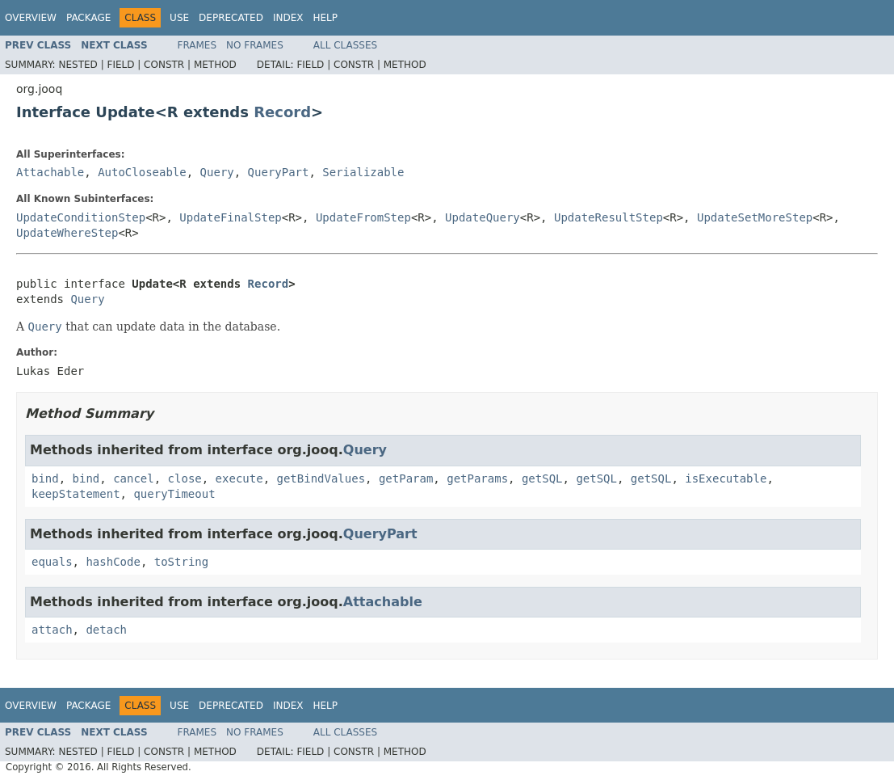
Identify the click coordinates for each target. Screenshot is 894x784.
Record (282, 111)
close (185, 478)
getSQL (542, 478)
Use (179, 17)
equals (52, 561)
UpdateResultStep (608, 217)
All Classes (345, 45)
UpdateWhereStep (67, 232)
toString (181, 561)
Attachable (50, 172)
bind (45, 478)
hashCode (113, 561)
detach (106, 629)
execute (239, 478)
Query (217, 172)
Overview (31, 17)
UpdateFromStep (363, 217)
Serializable (363, 172)
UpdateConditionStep (80, 217)
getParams (477, 478)
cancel (133, 478)
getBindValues (320, 478)
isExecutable (725, 478)
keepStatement (75, 493)
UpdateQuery (482, 217)
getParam (406, 478)
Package (88, 17)
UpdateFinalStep (230, 217)
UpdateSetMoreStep (754, 217)
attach (52, 629)
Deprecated (231, 17)
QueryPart (278, 172)
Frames (197, 45)
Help (325, 17)
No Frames (254, 45)
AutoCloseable (142, 172)
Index (288, 17)
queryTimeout (174, 493)
